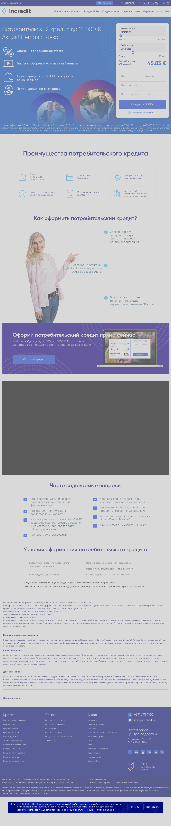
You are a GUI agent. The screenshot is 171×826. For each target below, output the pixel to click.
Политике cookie (105, 810)
